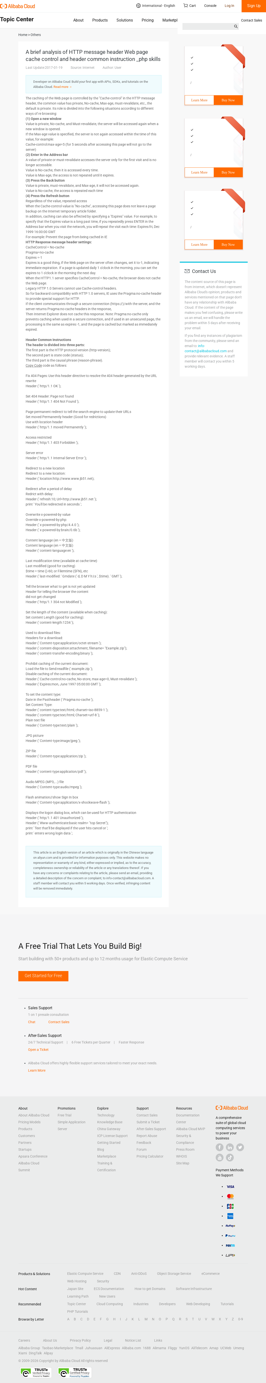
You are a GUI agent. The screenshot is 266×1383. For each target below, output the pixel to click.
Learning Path (78, 1296)
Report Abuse (147, 1136)
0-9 (240, 1319)
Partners (25, 1143)
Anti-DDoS (139, 1274)
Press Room (185, 1149)
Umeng (238, 1348)
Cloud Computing (109, 1304)
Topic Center (76, 1304)
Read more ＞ (62, 87)
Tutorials (227, 1304)
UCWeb (225, 1348)
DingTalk (35, 1353)
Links (158, 1340)
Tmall (79, 1348)
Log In (229, 6)
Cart (189, 5)
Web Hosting (76, 1281)
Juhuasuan (93, 1348)
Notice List (133, 1340)
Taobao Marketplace (57, 1348)
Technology (106, 1115)
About (78, 20)
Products (100, 20)
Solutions (125, 20)
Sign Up (254, 5)
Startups (25, 1149)
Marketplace (173, 20)
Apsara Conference (32, 1156)
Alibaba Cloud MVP (190, 1129)
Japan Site (75, 1289)
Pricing (148, 20)
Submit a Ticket (148, 1122)
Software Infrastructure (194, 1289)
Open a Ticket (38, 1050)
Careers (24, 1340)
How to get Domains (150, 1289)
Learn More (199, 100)
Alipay (48, 1353)
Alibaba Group (29, 1348)
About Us (50, 1340)
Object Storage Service (174, 1274)
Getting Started (108, 1143)
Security (103, 1281)
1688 (147, 1348)
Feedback (144, 1143)
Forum (142, 1149)
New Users (107, 1296)
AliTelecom (199, 1348)
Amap (213, 1348)
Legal (108, 1340)
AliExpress (112, 1348)
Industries (141, 1304)
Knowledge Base (109, 1122)
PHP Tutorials (77, 1311)
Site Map (182, 1163)
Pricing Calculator (150, 1156)
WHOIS (181, 1156)
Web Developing (198, 1304)
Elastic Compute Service (85, 1274)
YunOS (184, 1348)
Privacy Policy (80, 1340)
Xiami (22, 1353)
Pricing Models (29, 1122)
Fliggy (172, 1348)
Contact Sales (251, 20)
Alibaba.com (131, 1348)
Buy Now (228, 100)
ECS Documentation (109, 1289)
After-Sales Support (151, 1129)
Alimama (159, 1348)
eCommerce (211, 1274)
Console (210, 6)
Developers (167, 1304)
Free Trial (64, 1115)
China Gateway (108, 1129)
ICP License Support (112, 1136)
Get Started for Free (43, 975)
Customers (26, 1136)
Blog (100, 1149)
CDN (117, 1274)
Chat (31, 1022)
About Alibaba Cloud (33, 1115)
